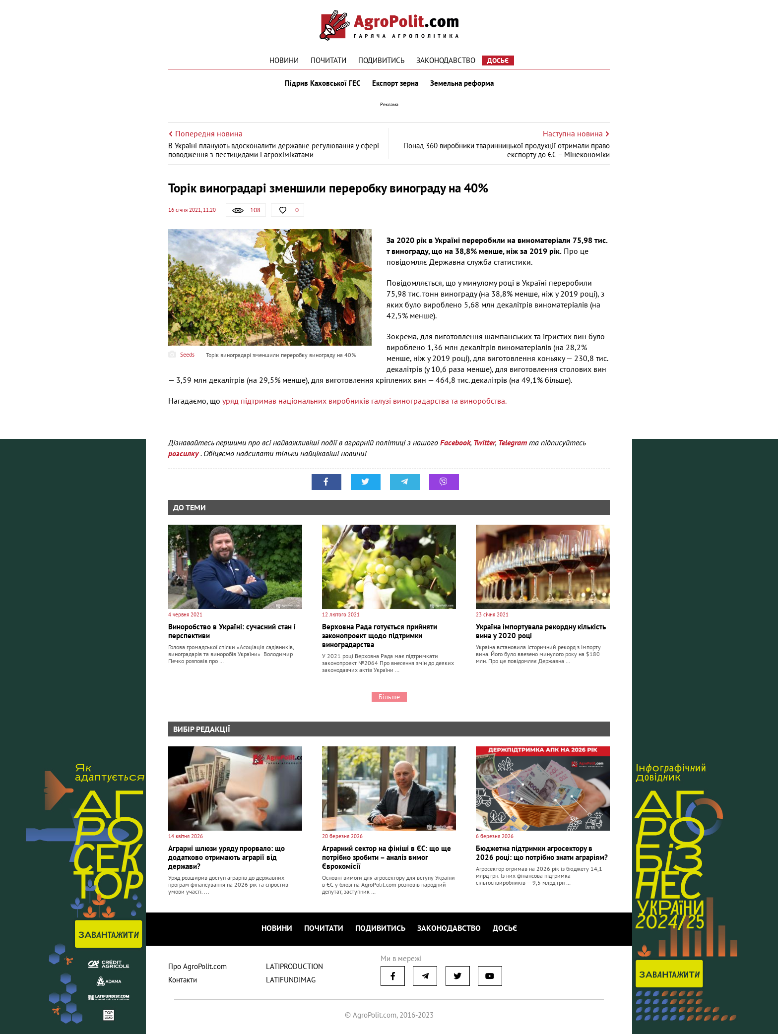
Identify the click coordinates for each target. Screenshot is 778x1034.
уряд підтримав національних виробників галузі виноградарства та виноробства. (364, 401)
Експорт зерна (395, 83)
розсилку (184, 453)
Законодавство (445, 60)
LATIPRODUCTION (294, 966)
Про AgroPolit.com (197, 966)
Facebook (455, 442)
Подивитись (381, 60)
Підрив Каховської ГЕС (322, 83)
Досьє (498, 60)
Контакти (182, 979)
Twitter (484, 442)
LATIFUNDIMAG (291, 979)
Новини (284, 60)
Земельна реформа (462, 83)
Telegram (512, 442)
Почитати (328, 60)
